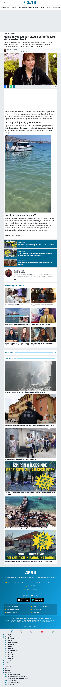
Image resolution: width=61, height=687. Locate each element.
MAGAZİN (23, 622)
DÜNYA (29, 620)
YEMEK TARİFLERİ (45, 622)
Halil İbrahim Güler (20, 272)
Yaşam (49, 7)
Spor (36, 7)
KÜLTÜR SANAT (15, 622)
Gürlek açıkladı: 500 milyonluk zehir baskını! (17, 324)
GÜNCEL (13, 33)
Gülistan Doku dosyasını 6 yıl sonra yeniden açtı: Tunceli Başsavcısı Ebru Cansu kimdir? (17, 344)
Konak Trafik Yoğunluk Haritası (40, 606)
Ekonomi (42, 7)
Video (6, 663)
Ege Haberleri (23, 7)
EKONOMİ (42, 620)
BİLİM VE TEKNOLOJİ (10, 620)
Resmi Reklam (11, 657)
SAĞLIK (29, 622)
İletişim (6, 670)
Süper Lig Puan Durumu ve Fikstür (16, 678)
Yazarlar (6, 665)
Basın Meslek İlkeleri (21, 618)
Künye (11, 618)
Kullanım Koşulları (33, 618)
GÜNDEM (19, 620)
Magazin (31, 7)
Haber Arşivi (35, 612)
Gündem (14, 7)
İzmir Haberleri (5, 7)
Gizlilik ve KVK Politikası (45, 618)
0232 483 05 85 (31, 586)
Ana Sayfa (7, 635)
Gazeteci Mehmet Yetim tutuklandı (40, 324)
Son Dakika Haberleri (11, 612)
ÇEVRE (24, 620)
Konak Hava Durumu (11, 606)
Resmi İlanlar (56, 7)
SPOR (32, 622)
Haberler (6, 33)
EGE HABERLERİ (11, 643)
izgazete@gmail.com (31, 589)
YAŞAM (37, 622)
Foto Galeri (7, 661)
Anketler (7, 667)
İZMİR (8, 641)
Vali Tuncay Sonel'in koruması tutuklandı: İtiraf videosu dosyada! (42, 344)
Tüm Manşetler (36, 609)
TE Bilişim (34, 626)
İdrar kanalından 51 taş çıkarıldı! (14, 304)
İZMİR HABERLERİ (50, 620)
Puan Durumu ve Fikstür (12, 609)
